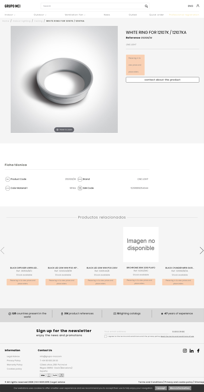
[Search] (95, 6)
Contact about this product (163, 79)
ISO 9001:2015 (42, 382)
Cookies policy (14, 368)
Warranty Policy (14, 364)
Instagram (185, 351)
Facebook (198, 351)
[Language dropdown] (192, 6)
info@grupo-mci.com (51, 356)
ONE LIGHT (131, 44)
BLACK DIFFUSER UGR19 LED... (24, 267)
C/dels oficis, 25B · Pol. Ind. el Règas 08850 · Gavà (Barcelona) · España (56, 367)
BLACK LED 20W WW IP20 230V (102, 267)
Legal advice (58, 382)
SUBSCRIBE (178, 331)
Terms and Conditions (150, 382)
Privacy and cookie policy (179, 382)
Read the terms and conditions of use (177, 336)
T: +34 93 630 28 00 (49, 360)
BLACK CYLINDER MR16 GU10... (179, 267)
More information (180, 388)
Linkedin (191, 351)
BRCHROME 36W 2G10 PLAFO (141, 267)
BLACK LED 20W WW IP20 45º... (63, 267)
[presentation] (2, 249)
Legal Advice (13, 356)
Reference (133, 37)
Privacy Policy (14, 360)
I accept (161, 388)
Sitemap (199, 382)
